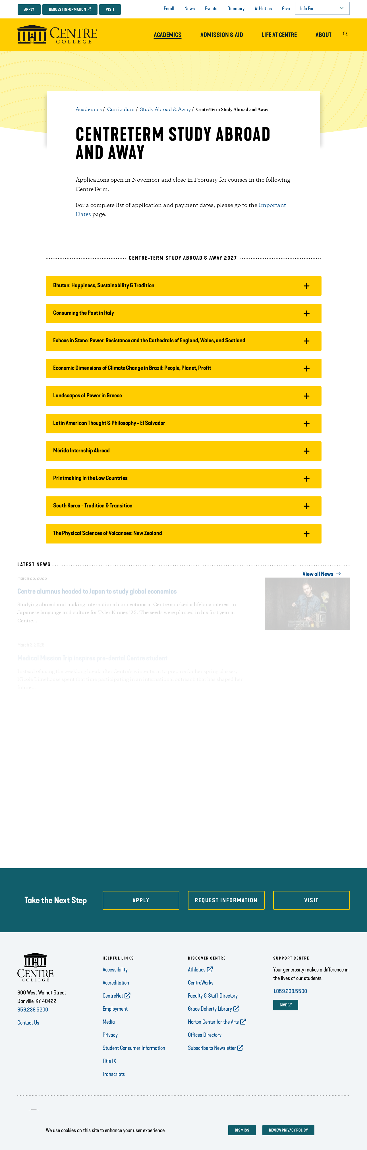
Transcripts (114, 1074)
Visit (110, 9)
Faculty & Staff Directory (213, 995)
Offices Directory (204, 1034)
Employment (115, 1008)
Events (211, 8)
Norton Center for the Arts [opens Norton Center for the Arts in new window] (213, 1021)
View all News (317, 573)
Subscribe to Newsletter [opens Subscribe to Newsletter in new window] (212, 1047)
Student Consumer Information (134, 1047)
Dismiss (242, 1130)
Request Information (67, 9)
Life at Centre (279, 35)
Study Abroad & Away (165, 109)
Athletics (263, 8)
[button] (345, 35)
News (189, 8)
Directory (235, 8)
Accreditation (116, 982)
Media (109, 1021)
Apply (29, 9)
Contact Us (28, 1022)
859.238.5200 (32, 1009)
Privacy (110, 1034)
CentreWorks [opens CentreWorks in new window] (200, 982)
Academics (168, 35)
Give (286, 8)
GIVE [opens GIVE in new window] (283, 1005)
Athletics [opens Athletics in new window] (197, 969)
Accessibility (115, 969)
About (323, 35)
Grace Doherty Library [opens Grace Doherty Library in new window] (210, 1008)
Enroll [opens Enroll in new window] (169, 8)
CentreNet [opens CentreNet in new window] (113, 995)
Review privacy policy (288, 1130)
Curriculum (121, 109)
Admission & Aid (221, 35)
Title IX (109, 1060)
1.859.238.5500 (290, 991)
